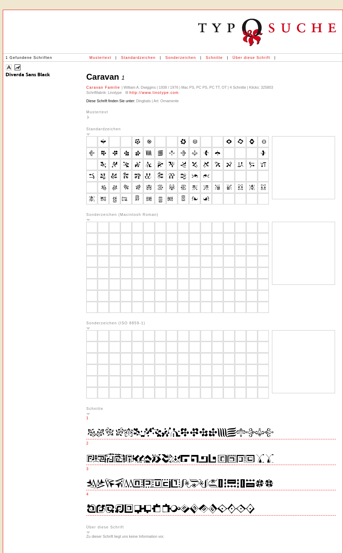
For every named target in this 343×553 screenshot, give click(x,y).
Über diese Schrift (251, 57)
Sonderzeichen (180, 57)
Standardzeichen (138, 57)
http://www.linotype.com (154, 92)
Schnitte (214, 57)
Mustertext (100, 57)
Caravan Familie (104, 87)
